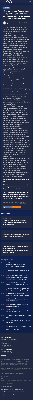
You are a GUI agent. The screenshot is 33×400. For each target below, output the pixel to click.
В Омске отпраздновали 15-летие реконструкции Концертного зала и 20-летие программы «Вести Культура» (17, 277)
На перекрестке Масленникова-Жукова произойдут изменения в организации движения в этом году (18, 328)
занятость (5, 202)
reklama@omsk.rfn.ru (8, 352)
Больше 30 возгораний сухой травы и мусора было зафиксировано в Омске (18, 294)
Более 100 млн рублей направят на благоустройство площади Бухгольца (17, 289)
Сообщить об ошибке (6, 386)
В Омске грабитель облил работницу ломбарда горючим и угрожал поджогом (18, 271)
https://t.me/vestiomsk (22, 189)
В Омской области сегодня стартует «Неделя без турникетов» (17, 310)
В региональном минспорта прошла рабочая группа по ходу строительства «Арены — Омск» (15, 222)
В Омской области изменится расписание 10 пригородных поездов (17, 283)
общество (17, 202)
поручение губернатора (23, 203)
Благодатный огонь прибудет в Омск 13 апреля (19, 316)
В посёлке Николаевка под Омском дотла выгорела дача (17, 305)
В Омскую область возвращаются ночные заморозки (17, 300)
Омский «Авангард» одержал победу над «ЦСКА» (18, 321)
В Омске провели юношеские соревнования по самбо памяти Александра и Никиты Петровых (15, 264)
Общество (6, 7)
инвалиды (11, 202)
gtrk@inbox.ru (6, 346)
